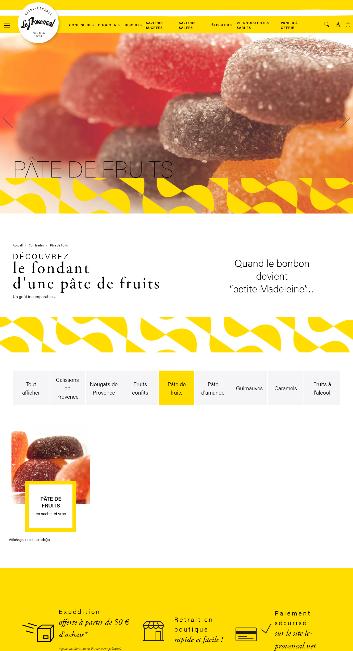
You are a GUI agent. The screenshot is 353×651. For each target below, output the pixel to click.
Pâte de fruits (50, 502)
